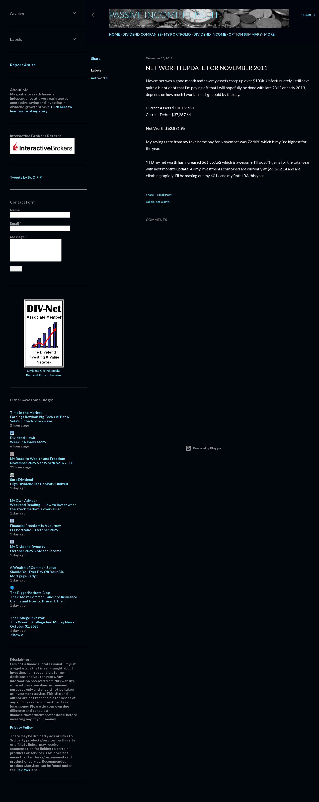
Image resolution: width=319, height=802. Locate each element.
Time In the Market (26, 412)
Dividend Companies (141, 34)
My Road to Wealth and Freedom (37, 458)
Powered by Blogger (203, 448)
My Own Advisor (23, 500)
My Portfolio (177, 34)
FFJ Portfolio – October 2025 (34, 530)
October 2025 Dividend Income (35, 551)
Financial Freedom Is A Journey (35, 525)
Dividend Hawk (22, 438)
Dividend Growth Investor (43, 375)
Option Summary (245, 34)
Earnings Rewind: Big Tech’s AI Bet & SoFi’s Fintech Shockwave (40, 419)
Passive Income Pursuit (164, 14)
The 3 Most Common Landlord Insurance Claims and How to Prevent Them (43, 599)
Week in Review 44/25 (28, 442)
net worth (99, 78)
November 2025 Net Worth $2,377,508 (41, 463)
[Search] (308, 15)
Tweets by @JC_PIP (26, 177)
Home (114, 34)
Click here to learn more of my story (41, 109)
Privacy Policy (21, 727)
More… (270, 34)
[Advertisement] (228, 385)
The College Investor (27, 618)
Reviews (23, 770)
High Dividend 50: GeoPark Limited (39, 484)
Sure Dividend (21, 479)
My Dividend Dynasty (27, 546)
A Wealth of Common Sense (33, 567)
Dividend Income (209, 34)
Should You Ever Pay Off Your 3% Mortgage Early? (37, 574)
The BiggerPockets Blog (30, 592)
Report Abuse (23, 64)
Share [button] (95, 58)
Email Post (164, 195)
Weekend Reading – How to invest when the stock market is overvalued (43, 507)
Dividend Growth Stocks (43, 370)
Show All (18, 635)
